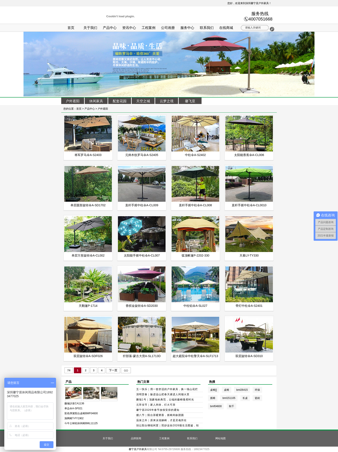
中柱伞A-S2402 (195, 155)
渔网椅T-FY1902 (74, 418)
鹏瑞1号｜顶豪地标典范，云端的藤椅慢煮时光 (165, 399)
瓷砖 (257, 398)
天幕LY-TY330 (249, 255)
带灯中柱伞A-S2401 (249, 305)
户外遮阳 (73, 101)
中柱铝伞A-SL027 (195, 305)
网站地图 (220, 438)
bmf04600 (216, 406)
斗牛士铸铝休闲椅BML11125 (81, 423)
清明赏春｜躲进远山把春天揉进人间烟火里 (162, 394)
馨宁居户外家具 (138, 449)
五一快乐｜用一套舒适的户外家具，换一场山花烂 (167, 389)
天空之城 (143, 101)
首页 (70, 28)
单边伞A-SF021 (73, 408)
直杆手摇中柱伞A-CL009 (141, 205)
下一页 (113, 370)
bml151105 (228, 398)
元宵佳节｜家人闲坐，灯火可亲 (155, 404)
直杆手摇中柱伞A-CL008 (195, 205)
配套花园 (120, 101)
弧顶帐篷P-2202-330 (195, 255)
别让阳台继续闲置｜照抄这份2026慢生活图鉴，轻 (167, 425)
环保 (257, 389)
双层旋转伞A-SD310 (249, 356)
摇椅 (212, 398)
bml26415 (242, 389)
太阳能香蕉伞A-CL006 (249, 155)
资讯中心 (129, 28)
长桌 (245, 398)
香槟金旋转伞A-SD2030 (142, 305)
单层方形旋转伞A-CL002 (88, 255)
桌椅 (226, 389)
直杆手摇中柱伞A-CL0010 (249, 205)
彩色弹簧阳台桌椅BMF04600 (81, 413)
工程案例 (148, 28)
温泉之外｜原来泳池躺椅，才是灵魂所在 (161, 420)
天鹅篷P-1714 (88, 305)
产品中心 (110, 28)
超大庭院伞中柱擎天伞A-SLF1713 (195, 356)
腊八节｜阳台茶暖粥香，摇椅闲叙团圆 (160, 415)
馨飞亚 (190, 101)
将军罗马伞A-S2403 (88, 155)
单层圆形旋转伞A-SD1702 (88, 205)
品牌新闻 (136, 438)
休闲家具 (96, 101)
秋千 (231, 406)
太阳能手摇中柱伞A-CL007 (142, 255)
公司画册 (168, 28)
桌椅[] (213, 389)
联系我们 (207, 28)
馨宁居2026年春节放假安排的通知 (157, 409)
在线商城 (226, 28)
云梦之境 (167, 101)
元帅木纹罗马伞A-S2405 (141, 155)
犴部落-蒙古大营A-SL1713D (142, 356)
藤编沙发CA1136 (74, 403)
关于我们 (90, 28)
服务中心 (187, 28)
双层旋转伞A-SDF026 (88, 356)
